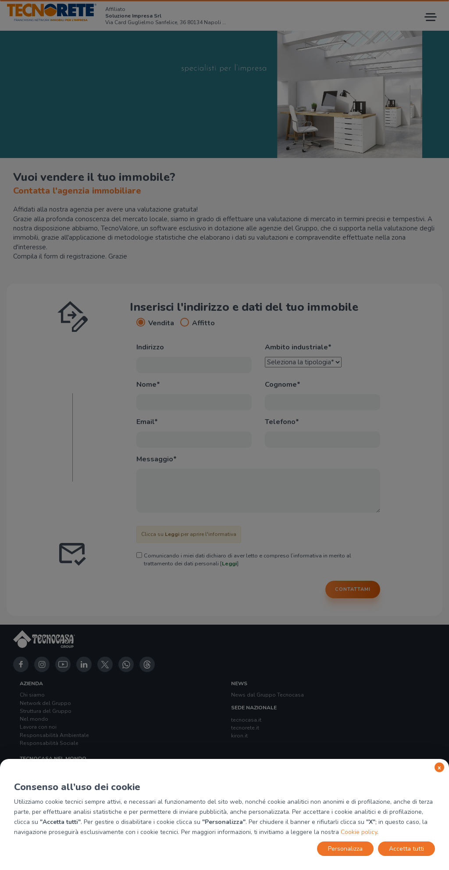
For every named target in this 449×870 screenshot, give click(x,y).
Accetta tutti (406, 849)
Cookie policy (359, 832)
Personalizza (345, 849)
